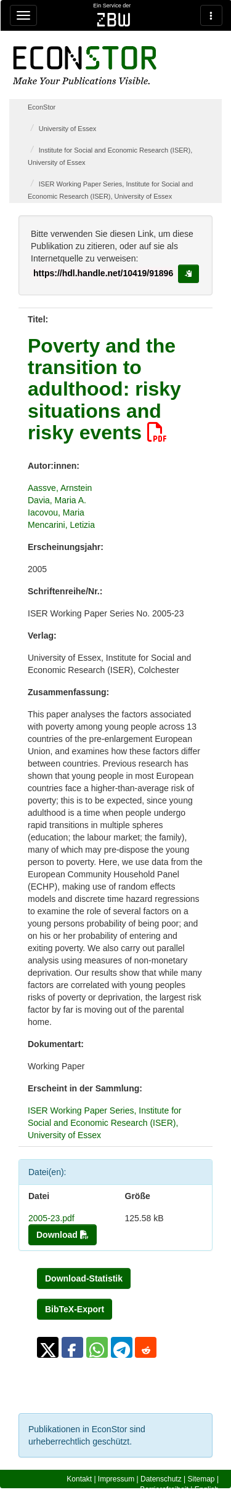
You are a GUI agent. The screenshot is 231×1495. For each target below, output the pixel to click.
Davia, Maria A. (57, 500)
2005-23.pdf (51, 1218)
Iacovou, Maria (56, 512)
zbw (113, 19)
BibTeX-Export (74, 1309)
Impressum (116, 1479)
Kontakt (79, 1479)
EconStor (41, 107)
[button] (48, 1347)
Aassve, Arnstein (60, 488)
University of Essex (68, 128)
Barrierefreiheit (164, 1489)
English (207, 1489)
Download (62, 1235)
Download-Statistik (84, 1278)
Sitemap (201, 1479)
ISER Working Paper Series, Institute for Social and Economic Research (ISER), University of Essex (105, 1123)
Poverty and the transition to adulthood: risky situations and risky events (104, 389)
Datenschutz (161, 1479)
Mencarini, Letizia (61, 525)
